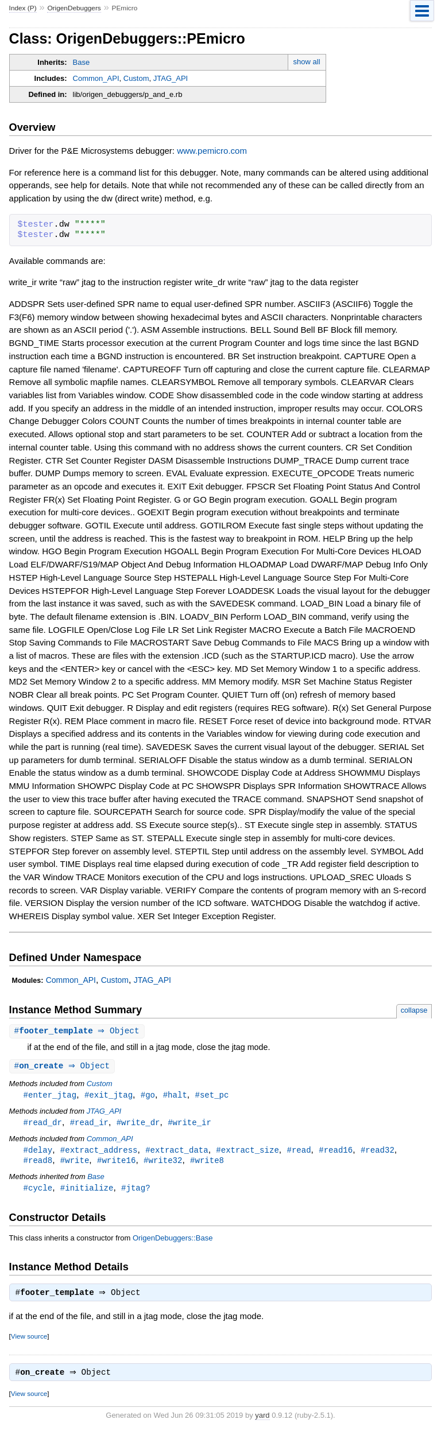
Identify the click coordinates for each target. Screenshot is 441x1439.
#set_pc (212, 1096)
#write (75, 1163)
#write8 (207, 1163)
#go (148, 1096)
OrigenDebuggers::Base (172, 1242)
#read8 (38, 1163)
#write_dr (138, 1124)
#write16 (116, 1163)
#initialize (87, 1191)
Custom (136, 78)
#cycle (38, 1191)
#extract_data (176, 1152)
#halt (175, 1096)
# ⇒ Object (78, 1031)
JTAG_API (170, 78)
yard (262, 1421)
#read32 (377, 1152)
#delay (38, 1152)
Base (81, 62)
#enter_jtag (50, 1096)
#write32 (163, 1163)
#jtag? (135, 1191)
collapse (414, 1010)
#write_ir (189, 1124)
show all (306, 61)
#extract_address (99, 1152)
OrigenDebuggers (73, 8)
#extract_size (247, 1152)
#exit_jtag (108, 1096)
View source (29, 1341)
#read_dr (43, 1124)
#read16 (336, 1152)
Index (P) (23, 8)
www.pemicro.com (212, 150)
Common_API (96, 78)
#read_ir (89, 1124)
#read (299, 1152)
